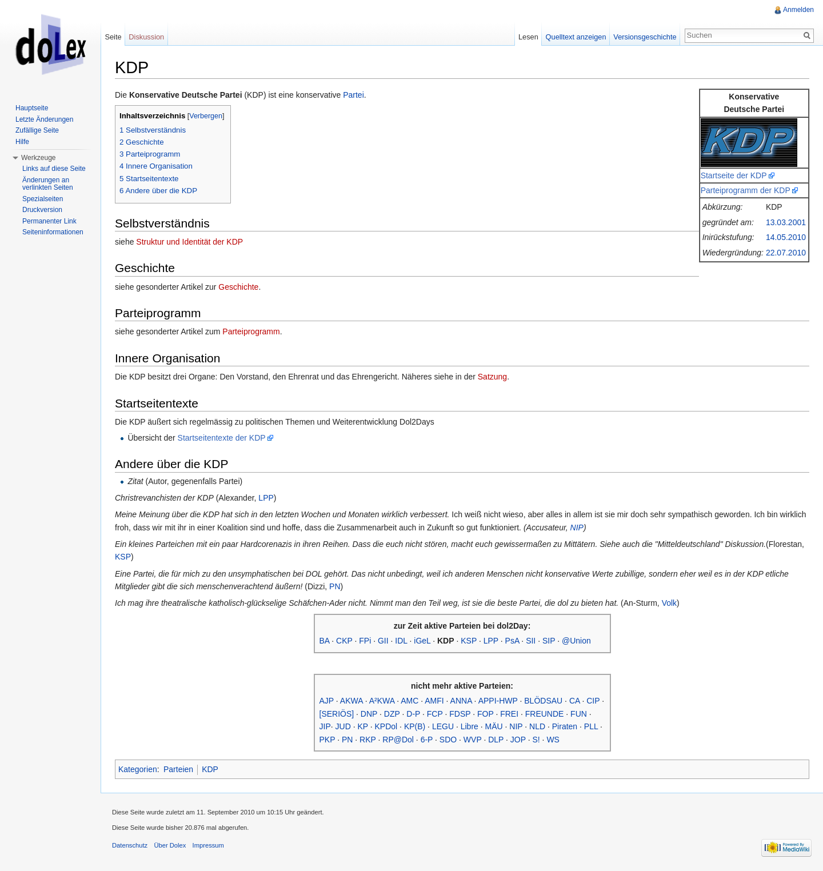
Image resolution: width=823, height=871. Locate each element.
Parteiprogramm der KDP (745, 190)
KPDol (386, 726)
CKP (344, 640)
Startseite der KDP (734, 175)
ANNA (461, 700)
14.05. (777, 237)
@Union (576, 640)
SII (531, 640)
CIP (593, 700)
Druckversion (42, 210)
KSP (123, 556)
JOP (518, 739)
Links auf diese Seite (54, 169)
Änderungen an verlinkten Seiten (47, 184)
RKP (367, 739)
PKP (327, 739)
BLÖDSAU (543, 700)
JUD (343, 726)
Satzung (492, 376)
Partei (353, 94)
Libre (469, 726)
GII (383, 640)
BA (324, 640)
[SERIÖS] (336, 713)
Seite (113, 37)
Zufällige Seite (37, 130)
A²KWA (382, 700)
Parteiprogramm (250, 331)
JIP (325, 726)
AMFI (434, 700)
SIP (548, 640)
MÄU (494, 726)
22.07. (777, 252)
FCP (435, 713)
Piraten (564, 726)
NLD (537, 726)
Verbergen (205, 116)
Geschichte (238, 286)
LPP (265, 497)
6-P (427, 739)
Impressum (208, 845)
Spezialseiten (42, 199)
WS (553, 739)
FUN (578, 713)
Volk (669, 603)
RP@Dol (398, 739)
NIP (577, 527)
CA (574, 700)
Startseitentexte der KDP (222, 437)
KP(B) (414, 726)
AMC (409, 700)
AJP (326, 700)
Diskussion (146, 37)
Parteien (178, 769)
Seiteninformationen (52, 232)
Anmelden (798, 10)
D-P (413, 713)
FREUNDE (544, 713)
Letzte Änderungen (44, 119)
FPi (365, 640)
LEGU (443, 726)
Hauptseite (31, 108)
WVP (473, 739)
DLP (496, 739)
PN (334, 586)
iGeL (422, 640)
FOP (485, 713)
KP (362, 726)
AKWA (351, 700)
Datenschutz (129, 845)
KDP (210, 769)
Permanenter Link (49, 221)
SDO (448, 739)
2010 (797, 237)
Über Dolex (170, 845)
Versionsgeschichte (644, 37)
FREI (509, 713)
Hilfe (22, 142)
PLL (591, 726)
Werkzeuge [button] (38, 158)
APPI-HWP (498, 700)
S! (536, 739)
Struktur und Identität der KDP (189, 241)
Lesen (528, 37)
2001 (797, 222)
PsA (512, 640)
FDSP (459, 713)
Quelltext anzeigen (576, 37)
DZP (392, 713)
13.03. (777, 222)
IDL (401, 640)
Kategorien (137, 769)
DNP (369, 713)
